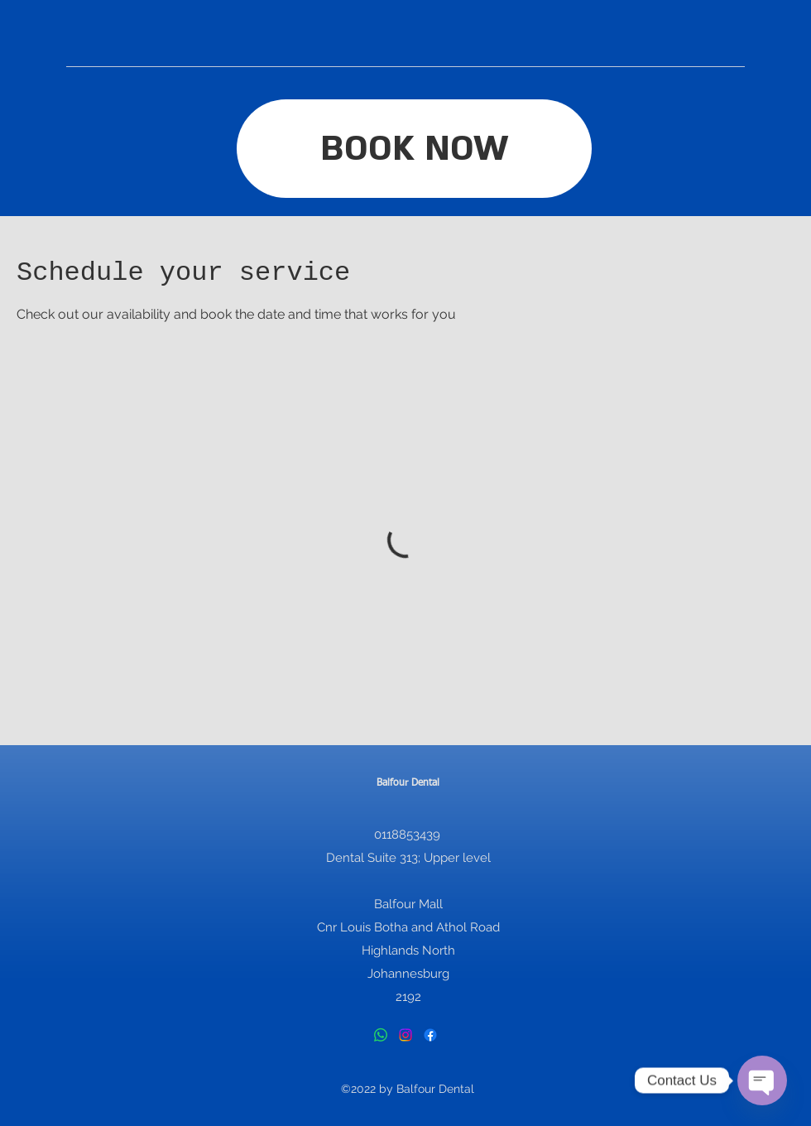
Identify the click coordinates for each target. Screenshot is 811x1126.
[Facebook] (430, 1035)
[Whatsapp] (380, 1035)
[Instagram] (405, 1035)
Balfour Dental (408, 783)
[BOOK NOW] (414, 148)
